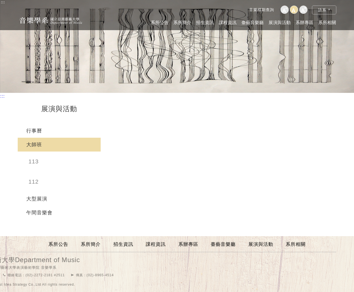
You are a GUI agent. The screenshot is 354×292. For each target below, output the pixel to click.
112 (33, 182)
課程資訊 (227, 22)
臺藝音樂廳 (252, 22)
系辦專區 (304, 22)
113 (33, 161)
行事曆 (34, 131)
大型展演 (36, 199)
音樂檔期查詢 (261, 9)
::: (3, 2)
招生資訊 (205, 22)
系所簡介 (182, 22)
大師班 (34, 144)
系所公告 (159, 22)
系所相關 (327, 22)
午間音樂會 (39, 212)
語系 (322, 10)
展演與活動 (280, 22)
